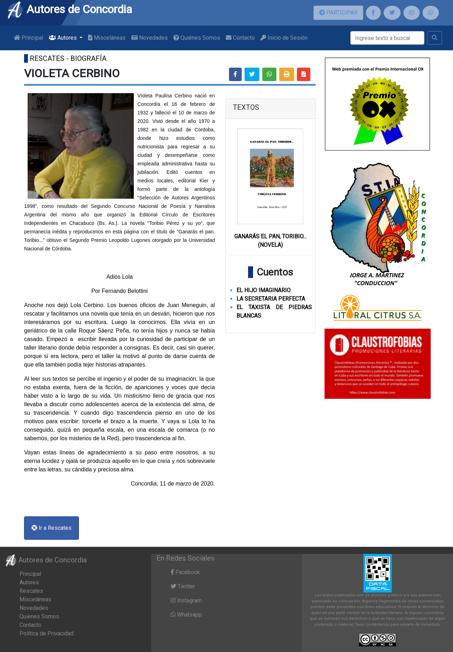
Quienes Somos (39, 616)
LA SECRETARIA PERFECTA (270, 298)
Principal (28, 37)
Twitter (183, 586)
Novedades (149, 37)
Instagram (186, 600)
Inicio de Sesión (284, 37)
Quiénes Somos (196, 37)
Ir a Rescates (51, 528)
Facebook (185, 572)
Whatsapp (186, 614)
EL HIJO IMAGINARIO (263, 290)
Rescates (31, 591)
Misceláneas (107, 37)
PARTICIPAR (338, 12)
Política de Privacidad (46, 633)
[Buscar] (387, 38)
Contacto (240, 37)
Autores (29, 582)
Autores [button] (63, 37)
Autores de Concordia (69, 9)
